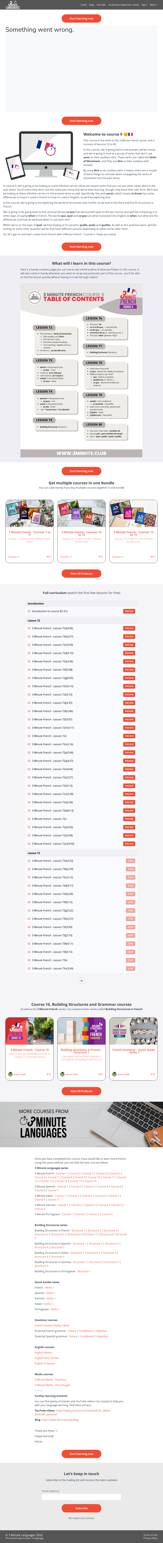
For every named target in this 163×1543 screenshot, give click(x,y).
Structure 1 (78, 1230)
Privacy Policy (150, 1538)
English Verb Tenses (47, 1358)
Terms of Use (150, 1534)
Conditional (86, 1331)
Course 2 (74, 1173)
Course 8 (66, 1177)
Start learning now (81, 18)
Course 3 (88, 1173)
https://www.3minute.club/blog (60, 1420)
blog (91, 4)
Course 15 (76, 1181)
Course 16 (91, 1181)
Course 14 (61, 1181)
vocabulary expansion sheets (123, 4)
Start (131, 860)
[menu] (118, 4)
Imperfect (101, 1331)
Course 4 (101, 1173)
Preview (129, 611)
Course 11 (109, 1177)
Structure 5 (57, 1234)
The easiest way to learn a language (24, 1538)
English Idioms (43, 1352)
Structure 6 (74, 1234)
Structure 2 (94, 1230)
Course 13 (46, 1181)
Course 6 (40, 1177)
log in (144, 4)
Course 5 (114, 1173)
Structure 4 (41, 1234)
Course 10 (94, 1177)
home (84, 4)
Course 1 (61, 1173)
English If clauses (45, 1363)
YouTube (101, 4)
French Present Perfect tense (52, 1325)
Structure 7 (90, 1234)
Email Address (50, 1491)
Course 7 (53, 1177)
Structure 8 (106, 1234)
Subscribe (81, 1508)
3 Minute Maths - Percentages (52, 1385)
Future (72, 1331)
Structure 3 (110, 1230)
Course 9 (80, 1177)
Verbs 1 (49, 1287)
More (154, 4)
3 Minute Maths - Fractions (50, 1379)
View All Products (81, 573)
